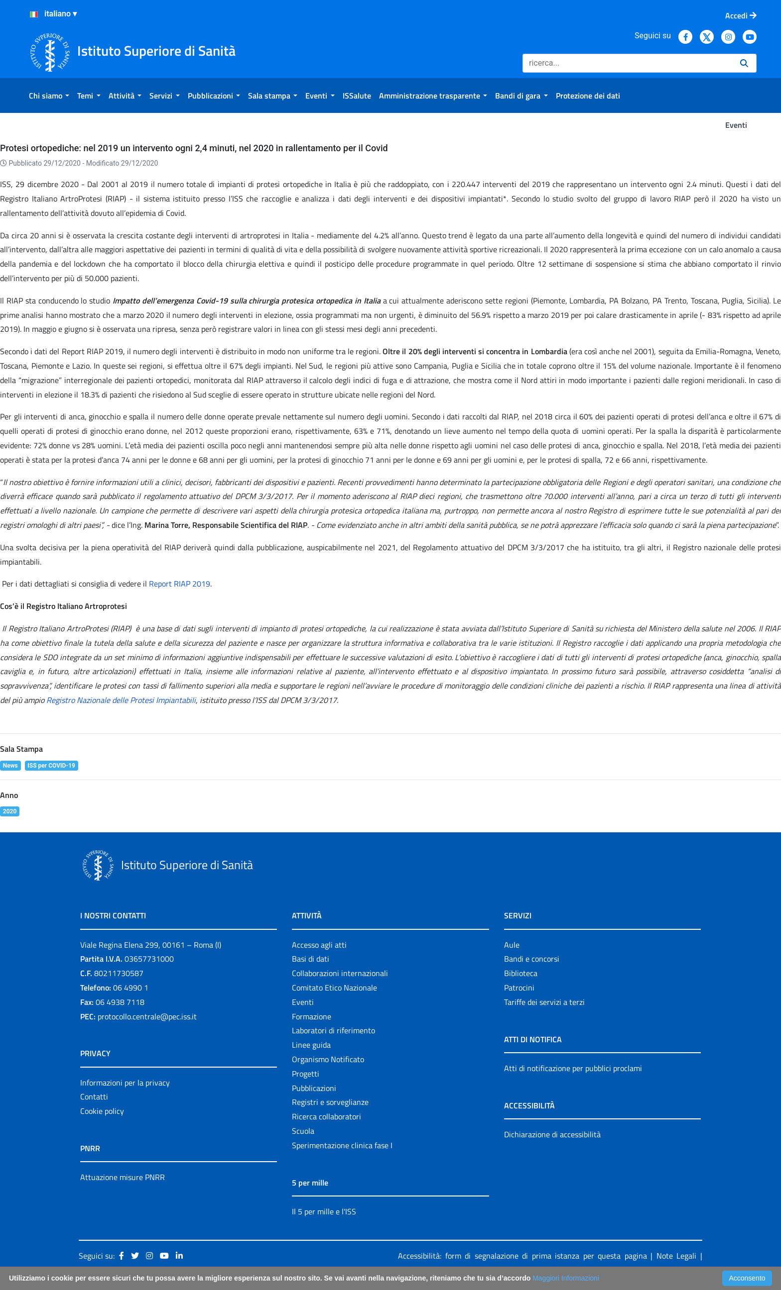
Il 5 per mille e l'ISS (324, 1211)
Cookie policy (102, 1111)
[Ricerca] (627, 63)
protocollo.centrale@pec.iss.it (147, 1016)
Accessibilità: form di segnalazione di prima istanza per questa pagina (522, 1256)
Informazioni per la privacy (125, 1083)
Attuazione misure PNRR (122, 1177)
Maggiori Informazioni (565, 1278)
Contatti (94, 1096)
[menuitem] (49, 95)
